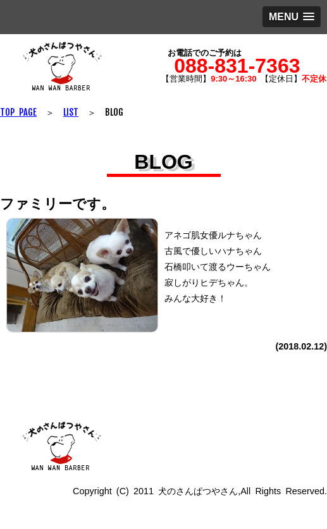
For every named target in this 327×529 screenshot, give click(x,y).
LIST (70, 112)
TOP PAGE (18, 112)
